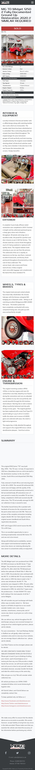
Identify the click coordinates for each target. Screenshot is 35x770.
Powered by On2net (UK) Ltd (25, 768)
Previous (3, 61)
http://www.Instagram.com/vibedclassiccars (16, 706)
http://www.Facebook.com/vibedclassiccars (15, 701)
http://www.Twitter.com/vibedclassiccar (14, 703)
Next (32, 61)
